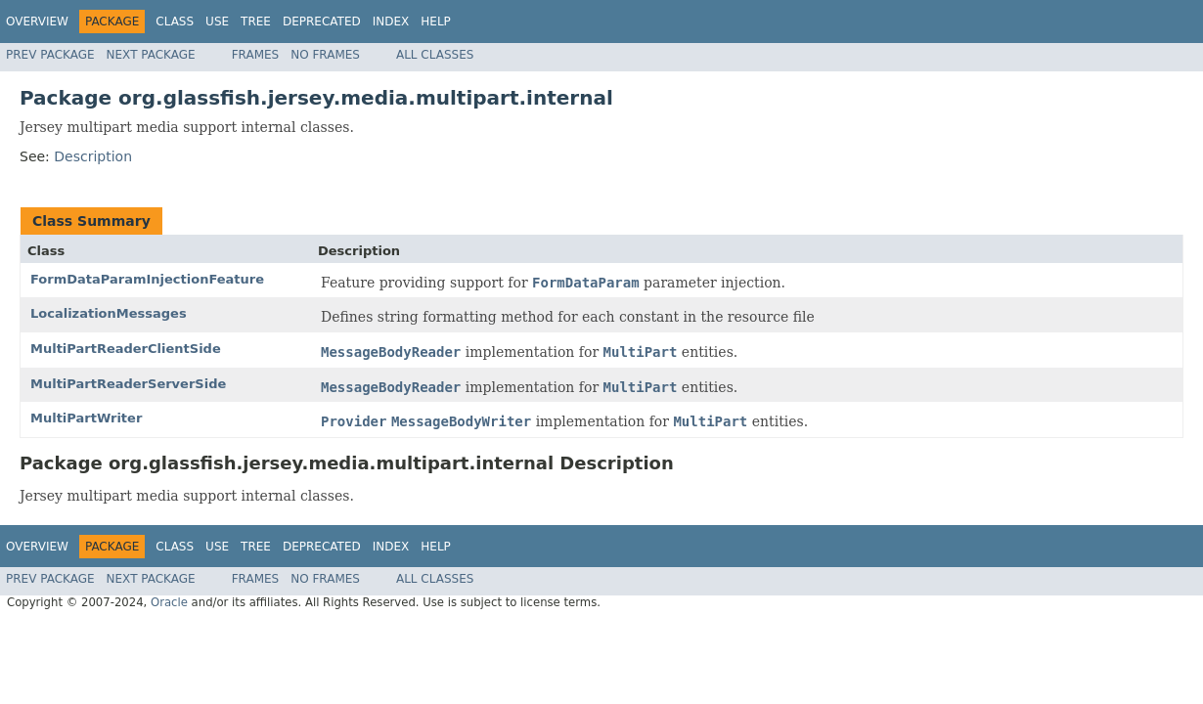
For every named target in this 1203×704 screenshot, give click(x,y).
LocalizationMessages (108, 313)
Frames (256, 55)
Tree (256, 21)
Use (217, 21)
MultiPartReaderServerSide (128, 383)
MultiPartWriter (86, 418)
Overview (37, 21)
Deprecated (322, 21)
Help (436, 21)
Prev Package (50, 55)
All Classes (434, 55)
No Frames (325, 55)
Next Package (151, 55)
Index (391, 21)
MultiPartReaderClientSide (125, 348)
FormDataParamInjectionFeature (147, 279)
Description (93, 156)
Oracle (169, 602)
